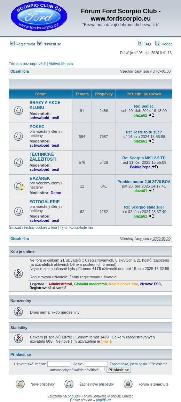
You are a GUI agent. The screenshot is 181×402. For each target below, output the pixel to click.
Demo (56, 193)
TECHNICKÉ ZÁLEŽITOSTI (43, 157)
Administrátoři (60, 284)
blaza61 (140, 115)
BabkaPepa (140, 167)
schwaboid (39, 118)
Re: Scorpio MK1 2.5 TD (144, 158)
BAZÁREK (40, 178)
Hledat (163, 44)
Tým (63, 227)
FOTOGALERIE (45, 201)
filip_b (106, 341)
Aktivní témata (61, 63)
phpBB (73, 396)
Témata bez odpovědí (27, 63)
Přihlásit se (49, 44)
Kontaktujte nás (81, 227)
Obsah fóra (19, 71)
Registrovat (22, 44)
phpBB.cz (103, 400)
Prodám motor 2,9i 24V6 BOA (144, 182)
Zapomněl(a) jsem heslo (128, 364)
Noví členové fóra (123, 284)
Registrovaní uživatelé (48, 288)
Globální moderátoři (90, 284)
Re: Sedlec (144, 106)
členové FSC (150, 284)
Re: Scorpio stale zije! (144, 207)
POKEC (37, 126)
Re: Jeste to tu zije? (144, 132)
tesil (55, 118)
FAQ (144, 44)
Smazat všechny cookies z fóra (33, 227)
